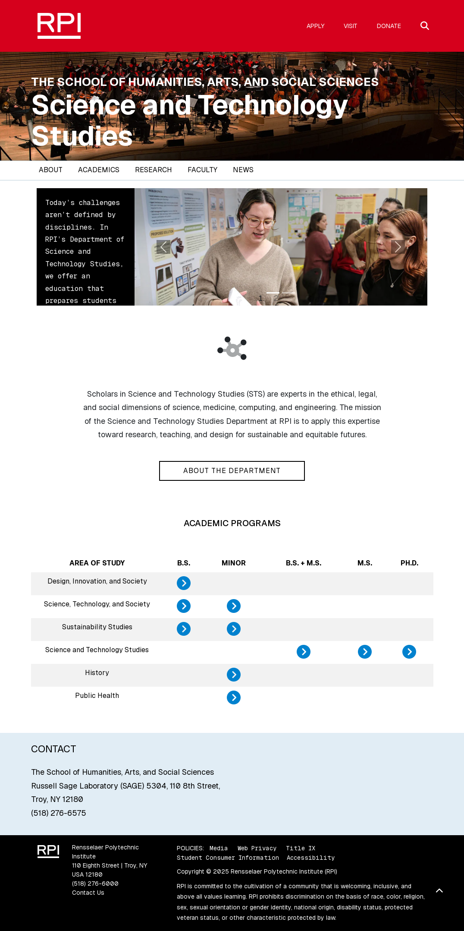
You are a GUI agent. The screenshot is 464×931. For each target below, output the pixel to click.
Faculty (202, 169)
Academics (98, 169)
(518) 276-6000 (95, 883)
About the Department (232, 470)
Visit (350, 26)
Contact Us (88, 892)
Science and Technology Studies (189, 120)
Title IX (300, 848)
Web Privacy (257, 848)
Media (219, 848)
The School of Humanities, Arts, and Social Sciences (205, 81)
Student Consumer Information (228, 858)
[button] (164, 247)
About (51, 169)
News (243, 169)
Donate (389, 26)
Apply (315, 26)
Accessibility (311, 858)
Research (153, 169)
